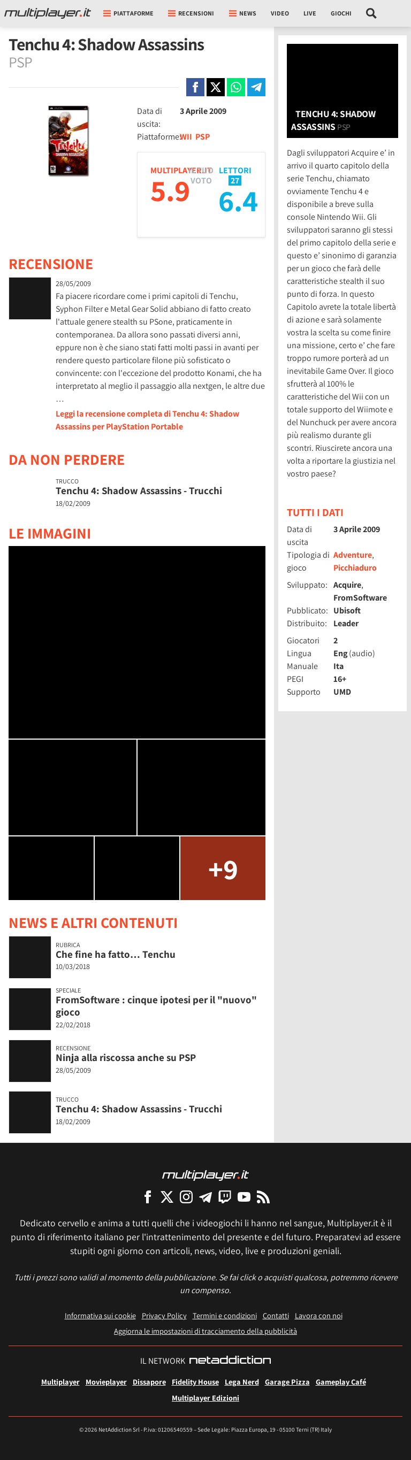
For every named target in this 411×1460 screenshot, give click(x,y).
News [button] (242, 13)
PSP (202, 136)
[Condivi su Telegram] (256, 87)
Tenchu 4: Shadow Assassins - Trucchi (139, 490)
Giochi (341, 13)
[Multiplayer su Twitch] (224, 1196)
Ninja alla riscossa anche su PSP (126, 1057)
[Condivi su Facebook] (195, 87)
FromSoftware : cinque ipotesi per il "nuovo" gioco (156, 1005)
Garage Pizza (287, 1382)
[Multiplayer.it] (47, 13)
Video (280, 13)
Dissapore (149, 1382)
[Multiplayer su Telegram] (205, 1196)
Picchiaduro (355, 567)
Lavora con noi (318, 1315)
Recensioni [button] (191, 13)
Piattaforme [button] (128, 13)
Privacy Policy (164, 1315)
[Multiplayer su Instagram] (186, 1196)
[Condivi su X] (216, 87)
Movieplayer (106, 1382)
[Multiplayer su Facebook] (147, 1196)
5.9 (170, 190)
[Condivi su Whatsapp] (236, 87)
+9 (223, 868)
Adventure (352, 554)
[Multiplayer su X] (167, 1196)
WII (186, 136)
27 (235, 180)
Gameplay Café (341, 1382)
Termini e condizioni (225, 1315)
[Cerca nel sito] (371, 13)
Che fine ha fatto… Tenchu (116, 954)
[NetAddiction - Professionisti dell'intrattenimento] (230, 1361)
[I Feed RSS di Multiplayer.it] (263, 1196)
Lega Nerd (242, 1382)
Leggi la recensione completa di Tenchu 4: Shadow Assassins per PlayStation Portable (147, 420)
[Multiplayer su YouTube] (244, 1196)
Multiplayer (60, 1382)
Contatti (276, 1315)
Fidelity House (195, 1382)
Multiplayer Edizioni (205, 1398)
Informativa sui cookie (100, 1315)
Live (309, 13)
